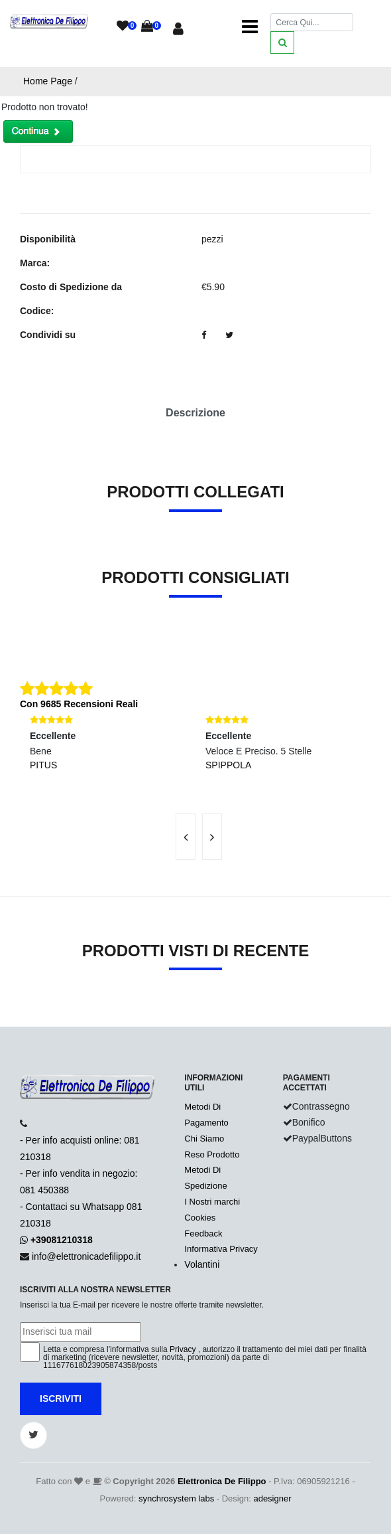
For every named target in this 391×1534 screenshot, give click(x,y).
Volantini (201, 1264)
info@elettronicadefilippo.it (86, 1256)
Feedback (203, 1233)
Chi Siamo (204, 1139)
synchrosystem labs (176, 1498)
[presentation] (186, 836)
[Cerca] (311, 22)
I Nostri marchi (212, 1202)
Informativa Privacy (221, 1249)
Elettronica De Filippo (222, 1481)
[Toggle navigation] (250, 27)
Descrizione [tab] (195, 412)
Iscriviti (61, 1398)
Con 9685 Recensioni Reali (79, 704)
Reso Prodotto (211, 1154)
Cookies (199, 1218)
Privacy (183, 1349)
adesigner (272, 1498)
